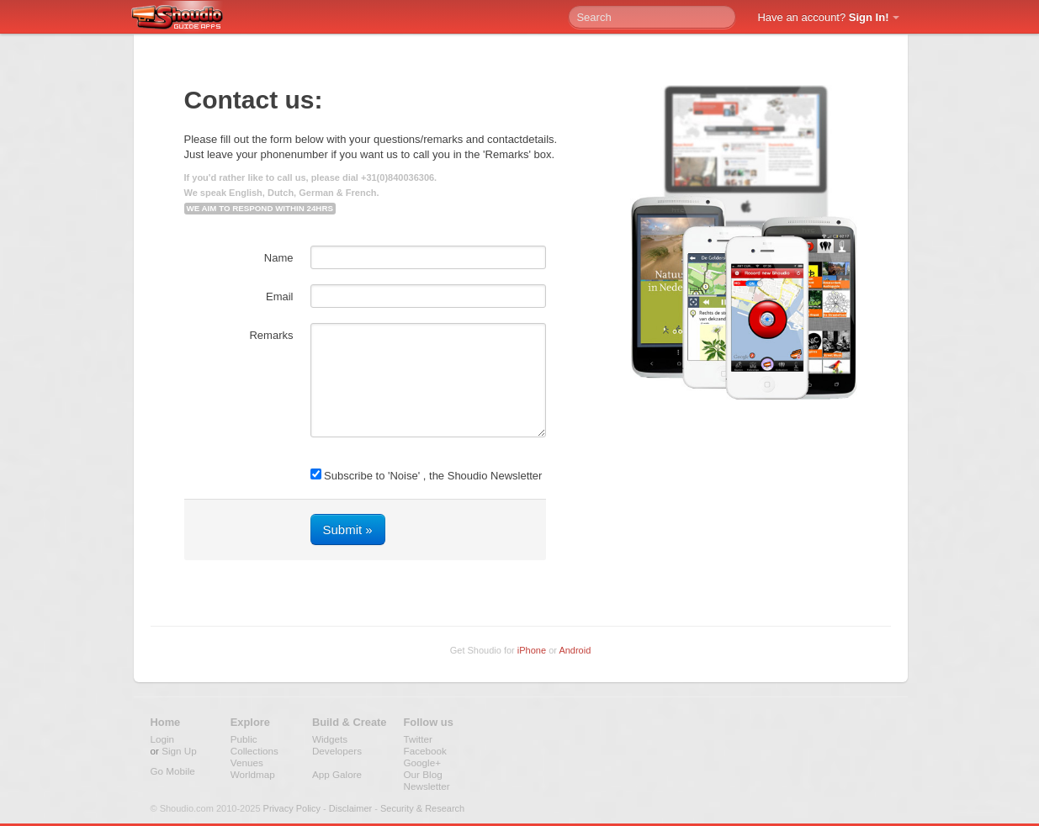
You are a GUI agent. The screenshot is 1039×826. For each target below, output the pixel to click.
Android (575, 650)
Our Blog (423, 774)
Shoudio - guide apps (186, 17)
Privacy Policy (292, 808)
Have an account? (822, 17)
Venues (247, 762)
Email (280, 296)
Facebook (425, 750)
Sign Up (179, 750)
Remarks (271, 335)
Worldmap (253, 774)
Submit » (348, 529)
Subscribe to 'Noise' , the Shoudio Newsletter (426, 475)
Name (279, 258)
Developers (337, 750)
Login (163, 738)
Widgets (329, 738)
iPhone (531, 650)
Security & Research (422, 808)
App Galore (337, 774)
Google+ (423, 762)
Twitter (418, 738)
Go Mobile (173, 770)
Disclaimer (350, 808)
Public (244, 738)
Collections (254, 750)
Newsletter (427, 786)
